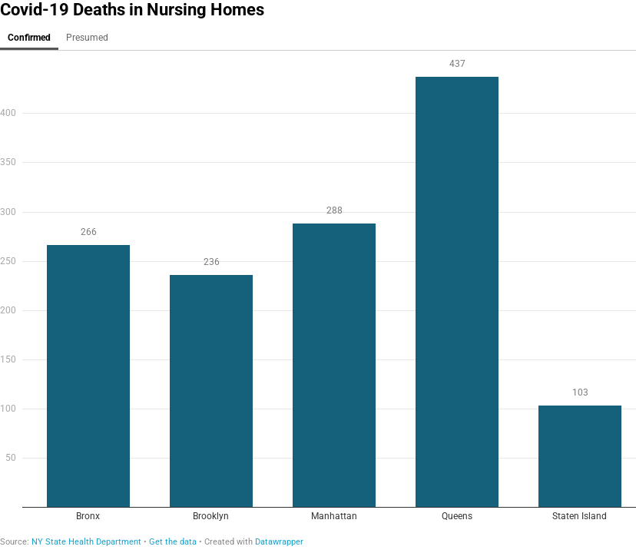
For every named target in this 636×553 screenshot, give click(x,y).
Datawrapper (279, 542)
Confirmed (29, 37)
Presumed (87, 37)
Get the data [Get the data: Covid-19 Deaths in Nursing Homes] (173, 542)
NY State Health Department (86, 542)
